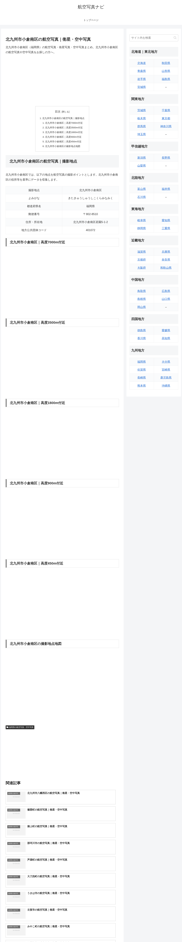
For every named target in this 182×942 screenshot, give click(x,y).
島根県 (141, 299)
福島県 (166, 79)
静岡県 (141, 228)
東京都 (166, 118)
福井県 (166, 189)
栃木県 (141, 118)
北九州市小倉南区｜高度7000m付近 (64, 123)
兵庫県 (166, 251)
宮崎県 (166, 369)
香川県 (141, 338)
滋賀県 (141, 251)
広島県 (166, 291)
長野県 (166, 157)
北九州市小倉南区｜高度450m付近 (63, 143)
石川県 (141, 197)
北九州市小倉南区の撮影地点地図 (62, 148)
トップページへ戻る (144, 932)
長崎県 (141, 377)
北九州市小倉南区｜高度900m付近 (63, 138)
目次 (58, 111)
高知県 (166, 338)
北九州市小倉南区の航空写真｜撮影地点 (63, 118)
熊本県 (141, 385)
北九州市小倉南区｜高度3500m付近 (64, 128)
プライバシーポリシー (168, 932)
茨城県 (141, 110)
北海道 (141, 63)
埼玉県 (141, 134)
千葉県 (166, 110)
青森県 (141, 71)
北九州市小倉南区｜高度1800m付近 (64, 133)
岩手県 (141, 79)
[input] (153, 37)
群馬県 (141, 126)
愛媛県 (166, 330)
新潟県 (141, 157)
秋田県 (166, 63)
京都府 (141, 259)
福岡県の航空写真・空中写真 (20, 730)
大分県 (166, 361)
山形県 (166, 71)
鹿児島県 (166, 377)
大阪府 (141, 267)
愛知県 (166, 220)
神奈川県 (166, 126)
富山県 (141, 189)
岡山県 (141, 307)
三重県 (166, 228)
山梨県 (141, 165)
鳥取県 (141, 291)
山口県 (166, 299)
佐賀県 (141, 369)
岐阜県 (141, 220)
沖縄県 (166, 385)
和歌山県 (166, 267)
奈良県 (166, 259)
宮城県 (141, 87)
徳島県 (141, 330)
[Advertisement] (62, 80)
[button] (175, 37)
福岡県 (141, 361)
